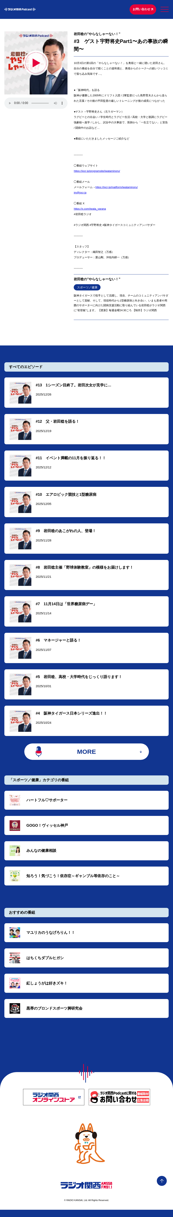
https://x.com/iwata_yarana (90, 209)
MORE (86, 756)
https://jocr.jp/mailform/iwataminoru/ (116, 187)
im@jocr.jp (80, 193)
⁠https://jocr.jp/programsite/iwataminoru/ (97, 171)
